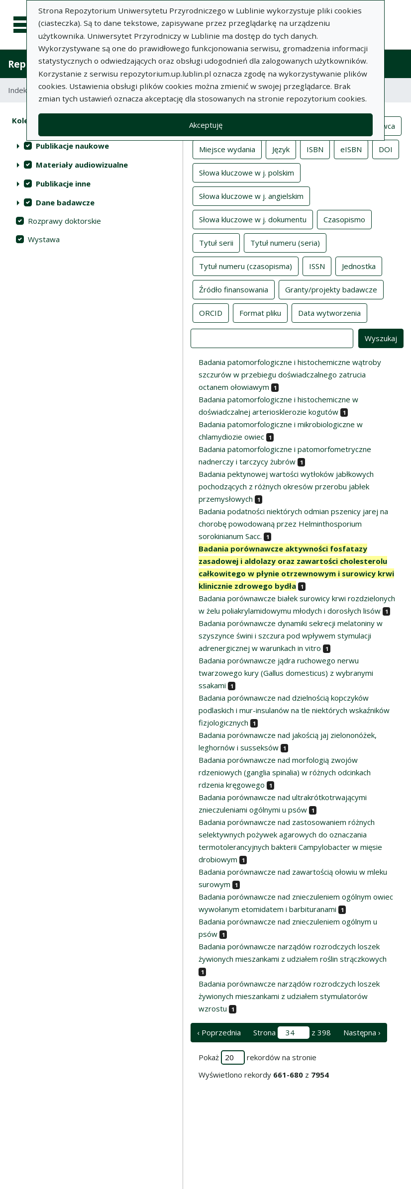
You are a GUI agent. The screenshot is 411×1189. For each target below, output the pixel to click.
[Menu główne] (25, 25)
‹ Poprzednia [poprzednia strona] (219, 1032)
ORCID (210, 312)
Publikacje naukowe (72, 146)
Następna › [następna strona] (362, 1032)
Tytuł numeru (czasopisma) (245, 265)
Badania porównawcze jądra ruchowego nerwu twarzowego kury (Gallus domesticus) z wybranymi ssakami (286, 672)
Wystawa (44, 239)
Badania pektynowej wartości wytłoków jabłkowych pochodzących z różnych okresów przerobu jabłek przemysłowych (286, 486)
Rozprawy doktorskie (64, 221)
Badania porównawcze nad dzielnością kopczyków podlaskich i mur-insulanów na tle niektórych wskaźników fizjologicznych (294, 710)
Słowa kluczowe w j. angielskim (251, 195)
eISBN (351, 148)
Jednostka (359, 265)
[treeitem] (91, 145)
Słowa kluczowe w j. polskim (246, 172)
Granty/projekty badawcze (331, 288)
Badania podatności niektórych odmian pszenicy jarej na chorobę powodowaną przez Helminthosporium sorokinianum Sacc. (293, 523)
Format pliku (260, 312)
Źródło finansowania (233, 288)
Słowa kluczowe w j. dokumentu (253, 218)
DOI (386, 148)
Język (281, 148)
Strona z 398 (292, 1032)
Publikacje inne (63, 183)
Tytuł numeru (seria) (285, 242)
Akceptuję (205, 125)
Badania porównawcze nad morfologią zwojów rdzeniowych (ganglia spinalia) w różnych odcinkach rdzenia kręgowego (285, 772)
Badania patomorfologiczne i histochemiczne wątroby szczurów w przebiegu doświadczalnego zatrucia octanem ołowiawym (290, 374)
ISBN (315, 148)
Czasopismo (344, 218)
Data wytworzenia (329, 312)
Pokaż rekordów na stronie (257, 1057)
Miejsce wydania (227, 148)
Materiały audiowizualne (82, 165)
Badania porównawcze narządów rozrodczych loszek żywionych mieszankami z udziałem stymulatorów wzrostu (289, 996)
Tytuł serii (216, 242)
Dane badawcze (65, 202)
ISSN (317, 265)
